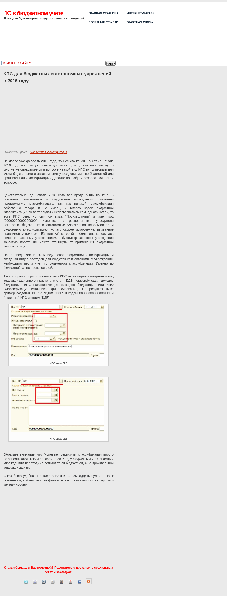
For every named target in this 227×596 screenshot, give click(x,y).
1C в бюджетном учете (33, 13)
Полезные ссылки (103, 22)
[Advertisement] (195, 32)
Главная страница (104, 13)
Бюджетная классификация (48, 152)
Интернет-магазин (141, 13)
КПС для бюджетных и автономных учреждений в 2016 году (57, 77)
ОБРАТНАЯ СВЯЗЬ (140, 22)
